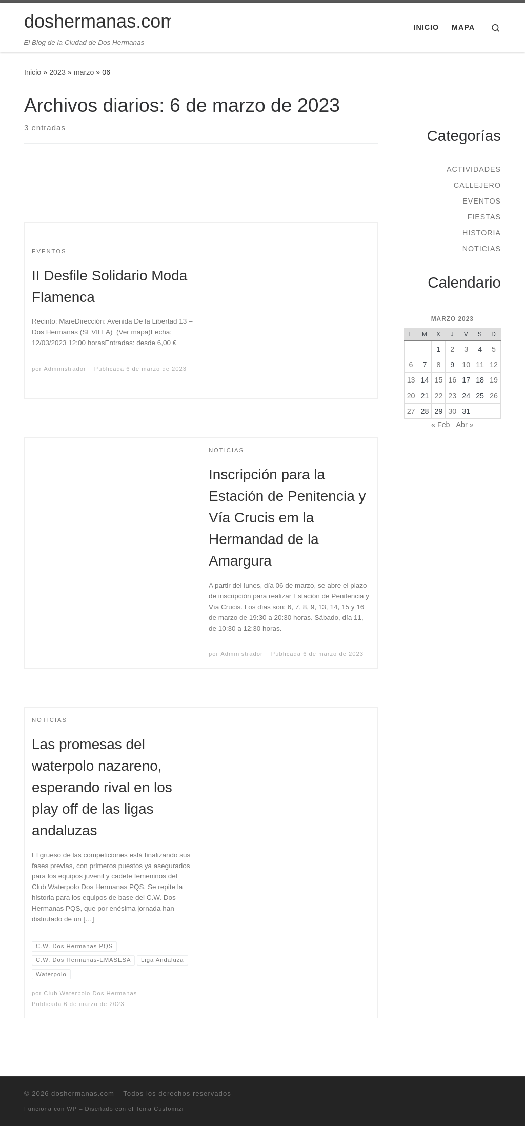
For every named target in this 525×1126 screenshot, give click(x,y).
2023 (57, 72)
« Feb (440, 424)
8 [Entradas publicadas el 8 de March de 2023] (438, 364)
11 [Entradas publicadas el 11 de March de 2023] (480, 364)
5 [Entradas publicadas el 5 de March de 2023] (494, 349)
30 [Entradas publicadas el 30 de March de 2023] (452, 411)
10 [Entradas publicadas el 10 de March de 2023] (466, 364)
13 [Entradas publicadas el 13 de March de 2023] (411, 380)
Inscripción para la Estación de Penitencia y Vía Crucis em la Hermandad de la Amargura (287, 518)
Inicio (32, 72)
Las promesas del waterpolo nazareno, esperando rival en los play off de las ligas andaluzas (102, 787)
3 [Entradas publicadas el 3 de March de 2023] (466, 349)
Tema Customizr (160, 1108)
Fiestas (484, 217)
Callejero (477, 185)
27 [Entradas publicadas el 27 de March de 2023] (411, 411)
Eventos (481, 201)
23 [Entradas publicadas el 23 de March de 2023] (452, 396)
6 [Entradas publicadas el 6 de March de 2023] (411, 364)
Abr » (464, 424)
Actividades (474, 169)
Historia (481, 233)
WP (72, 1108)
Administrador (65, 369)
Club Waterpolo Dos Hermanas (90, 993)
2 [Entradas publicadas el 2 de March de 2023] (452, 349)
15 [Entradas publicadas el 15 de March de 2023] (438, 380)
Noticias (481, 249)
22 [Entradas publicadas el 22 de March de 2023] (438, 396)
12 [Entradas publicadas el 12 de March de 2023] (494, 364)
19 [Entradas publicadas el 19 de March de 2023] (494, 380)
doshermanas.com (82, 1093)
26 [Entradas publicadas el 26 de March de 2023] (494, 396)
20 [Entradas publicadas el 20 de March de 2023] (411, 396)
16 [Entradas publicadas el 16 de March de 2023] (452, 380)
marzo (84, 72)
